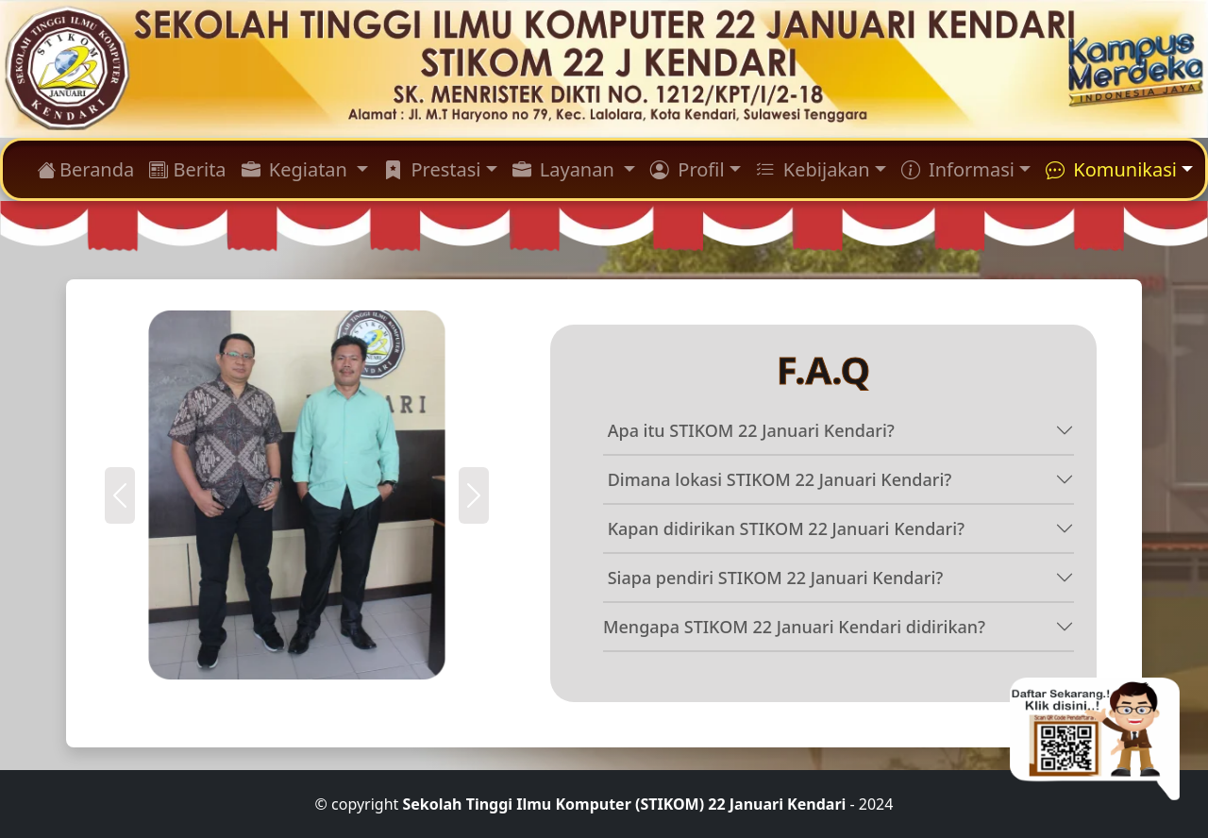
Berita (187, 169)
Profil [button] (687, 169)
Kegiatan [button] (297, 169)
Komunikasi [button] (1111, 169)
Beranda (85, 169)
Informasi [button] (958, 169)
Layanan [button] (565, 169)
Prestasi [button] (431, 169)
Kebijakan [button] (813, 169)
